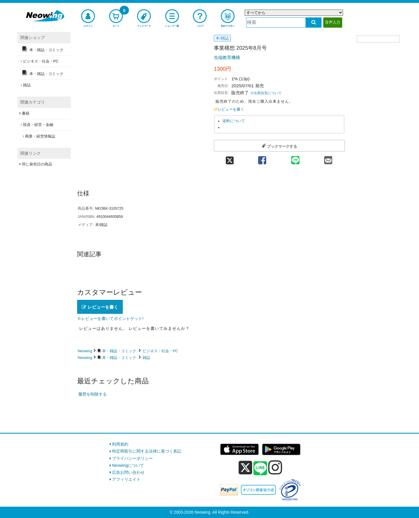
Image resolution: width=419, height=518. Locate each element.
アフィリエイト (126, 479)
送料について (233, 121)
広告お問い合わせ (128, 472)
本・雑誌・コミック (119, 351)
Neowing (85, 351)
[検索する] (314, 22)
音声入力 (332, 22)
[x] (245, 468)
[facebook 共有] (262, 158)
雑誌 (146, 357)
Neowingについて (128, 465)
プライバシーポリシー (132, 458)
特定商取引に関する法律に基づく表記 (146, 451)
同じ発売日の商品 (37, 164)
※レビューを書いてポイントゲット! (110, 318)
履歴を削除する (92, 394)
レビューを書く (229, 109)
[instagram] (275, 467)
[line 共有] (295, 158)
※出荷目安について (266, 93)
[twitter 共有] (230, 158)
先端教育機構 (227, 57)
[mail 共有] (328, 158)
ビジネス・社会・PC (160, 351)
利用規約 (120, 444)
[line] (260, 469)
